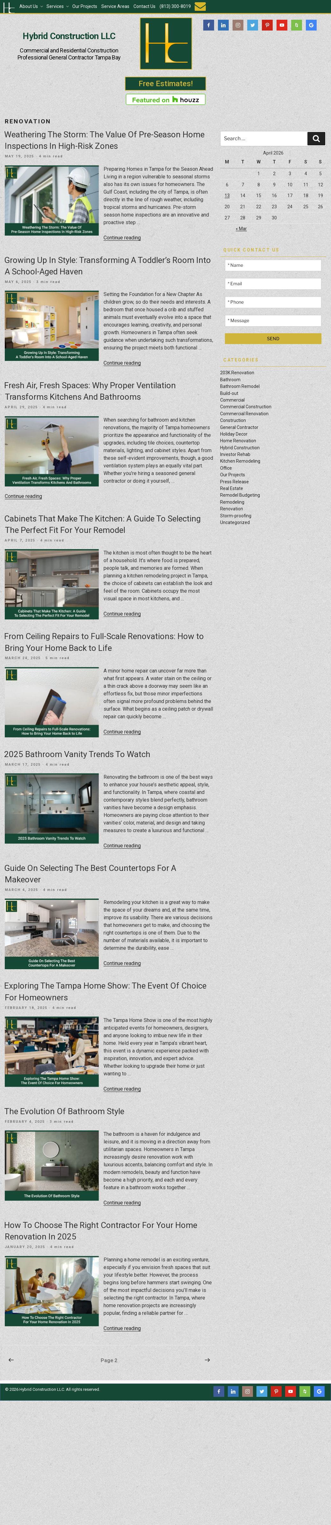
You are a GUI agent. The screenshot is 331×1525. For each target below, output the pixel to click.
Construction (233, 420)
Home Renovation (238, 440)
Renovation (231, 508)
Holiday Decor (234, 434)
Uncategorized (235, 522)
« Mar (241, 228)
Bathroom (230, 379)
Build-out (229, 393)
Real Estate (231, 488)
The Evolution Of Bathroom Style (64, 1111)
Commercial (232, 400)
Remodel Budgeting (240, 495)
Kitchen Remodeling (240, 461)
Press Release (234, 481)
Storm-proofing (235, 515)
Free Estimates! (166, 83)
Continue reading (122, 238)
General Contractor (239, 427)
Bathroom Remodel (240, 386)
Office (226, 468)
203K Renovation (237, 372)
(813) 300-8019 (175, 6)
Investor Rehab (235, 454)
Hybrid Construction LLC (69, 36)
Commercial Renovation (244, 413)
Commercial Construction (245, 406)
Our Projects (84, 6)
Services (58, 6)
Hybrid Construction (240, 447)
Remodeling (232, 502)
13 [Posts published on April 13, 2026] (227, 195)
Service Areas (115, 6)
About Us (31, 6)
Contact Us (144, 6)
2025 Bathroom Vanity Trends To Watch (77, 754)
